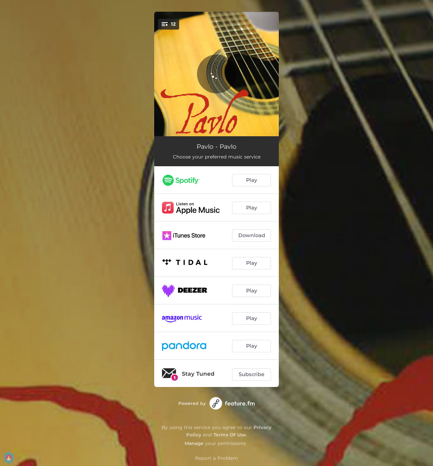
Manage (194, 443)
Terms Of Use (229, 435)
